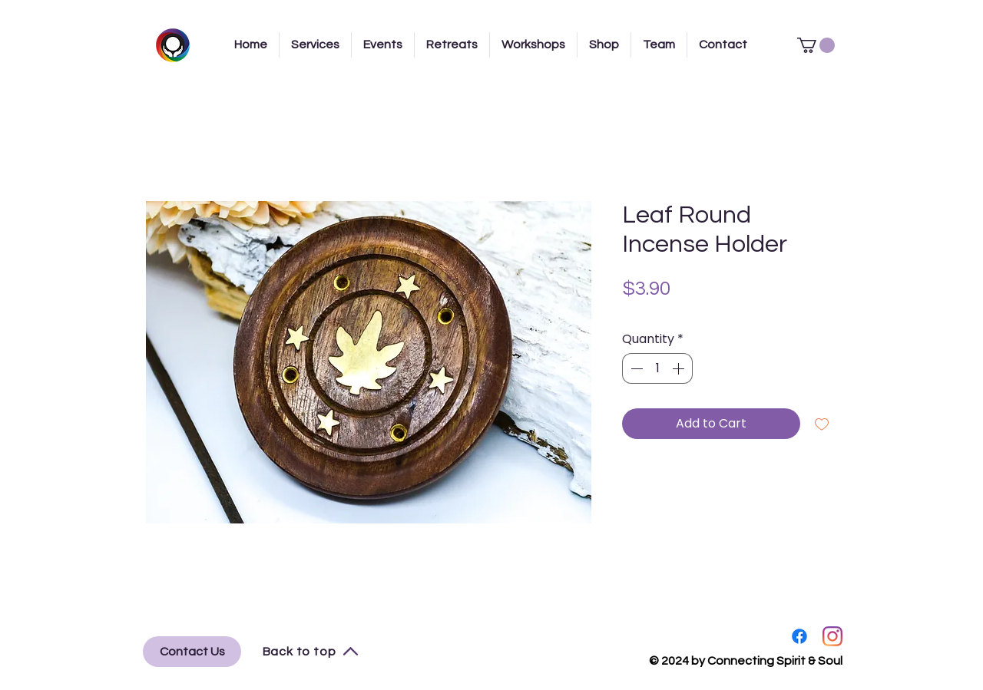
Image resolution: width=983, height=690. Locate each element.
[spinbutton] (657, 368)
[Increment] (679, 368)
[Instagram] (832, 636)
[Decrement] (635, 368)
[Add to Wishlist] (821, 423)
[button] (816, 45)
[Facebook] (799, 636)
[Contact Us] (192, 651)
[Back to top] (311, 651)
